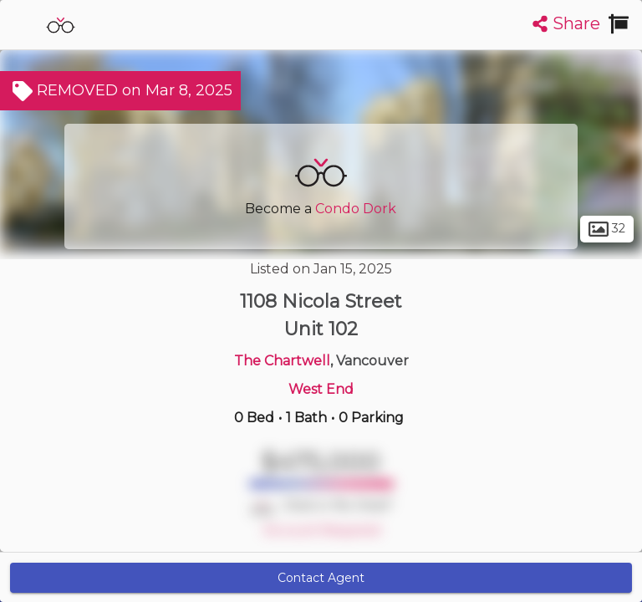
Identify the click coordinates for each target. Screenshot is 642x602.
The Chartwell (282, 361)
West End (321, 389)
